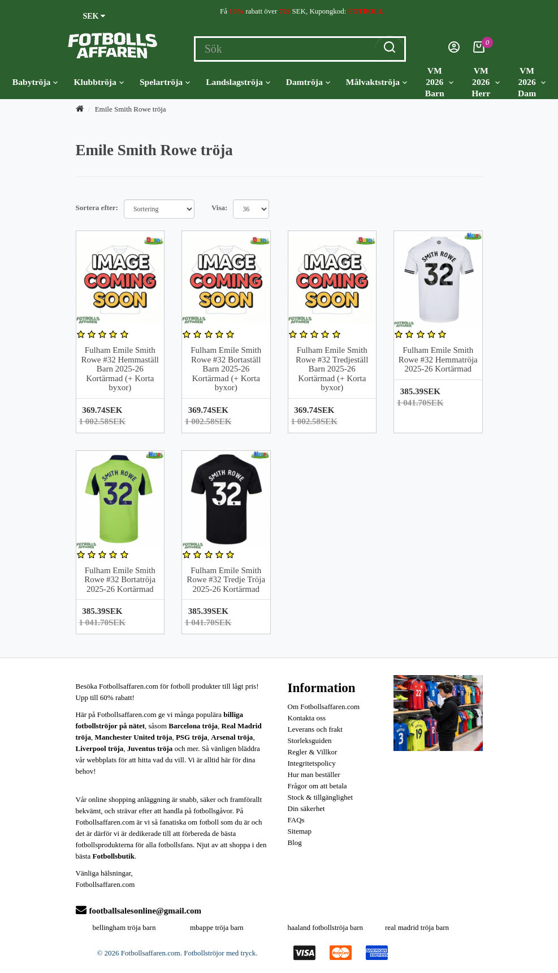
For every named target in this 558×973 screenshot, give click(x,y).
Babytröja (35, 82)
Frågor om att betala (317, 786)
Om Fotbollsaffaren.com (324, 706)
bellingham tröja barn (124, 927)
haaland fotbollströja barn (326, 927)
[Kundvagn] (479, 50)
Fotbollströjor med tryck (220, 953)
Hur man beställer (314, 774)
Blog (295, 842)
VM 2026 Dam (532, 82)
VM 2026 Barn (439, 82)
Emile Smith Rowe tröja (130, 109)
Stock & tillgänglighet (320, 797)
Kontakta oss (307, 718)
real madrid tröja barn (417, 927)
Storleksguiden (310, 740)
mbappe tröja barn (217, 927)
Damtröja (308, 82)
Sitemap (300, 831)
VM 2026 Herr (486, 82)
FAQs (296, 820)
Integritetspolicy (312, 763)
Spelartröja (165, 82)
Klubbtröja (98, 82)
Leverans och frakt (315, 729)
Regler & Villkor (313, 752)
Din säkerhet (306, 808)
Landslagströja (238, 82)
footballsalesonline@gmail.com (139, 910)
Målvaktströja (376, 82)
